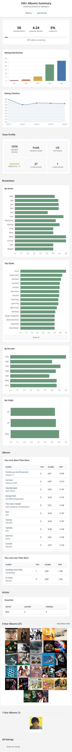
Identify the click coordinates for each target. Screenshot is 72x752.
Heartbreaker (11, 488)
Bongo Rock (11, 496)
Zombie (9, 543)
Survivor (9, 480)
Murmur (9, 535)
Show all (36, 337)
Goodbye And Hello (14, 569)
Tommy (9, 520)
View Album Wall (63, 624)
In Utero (9, 577)
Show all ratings (13, 746)
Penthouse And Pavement (17, 472)
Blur (7, 512)
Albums (28, 13)
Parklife (9, 527)
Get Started (42, 13)
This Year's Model (13, 504)
